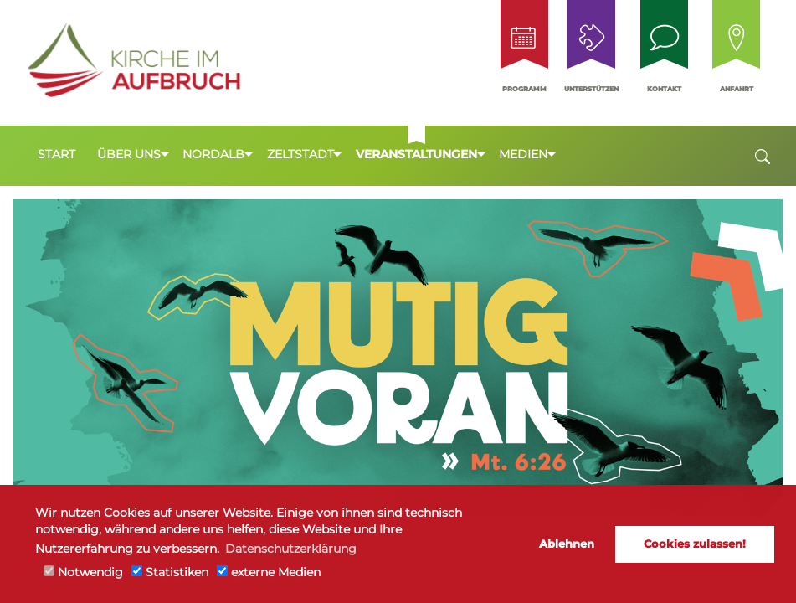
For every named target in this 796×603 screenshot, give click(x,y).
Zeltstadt (300, 154)
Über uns (129, 154)
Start (56, 154)
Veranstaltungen (416, 154)
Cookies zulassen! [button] (695, 543)
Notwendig (83, 572)
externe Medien (269, 572)
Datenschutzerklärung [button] (291, 548)
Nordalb (213, 154)
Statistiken (169, 572)
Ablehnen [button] (566, 543)
